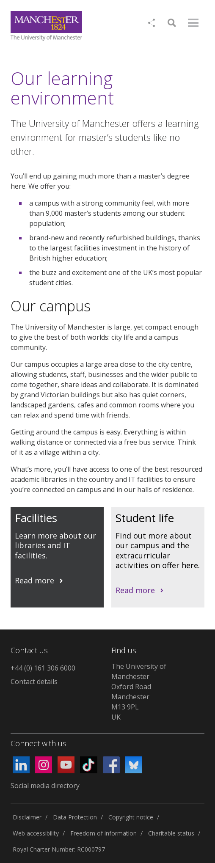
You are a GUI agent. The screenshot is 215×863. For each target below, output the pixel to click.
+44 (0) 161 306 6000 (43, 668)
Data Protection (75, 817)
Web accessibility (36, 833)
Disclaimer (27, 817)
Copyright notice (130, 817)
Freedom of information (103, 833)
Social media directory (45, 785)
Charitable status (171, 833)
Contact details (34, 681)
